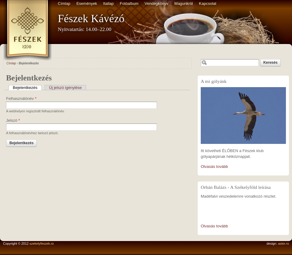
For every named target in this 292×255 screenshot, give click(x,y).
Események (86, 3)
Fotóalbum (129, 3)
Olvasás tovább (214, 166)
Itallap (108, 3)
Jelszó (13, 120)
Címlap (64, 3)
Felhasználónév (21, 98)
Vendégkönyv (156, 3)
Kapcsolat (207, 3)
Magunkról (183, 3)
